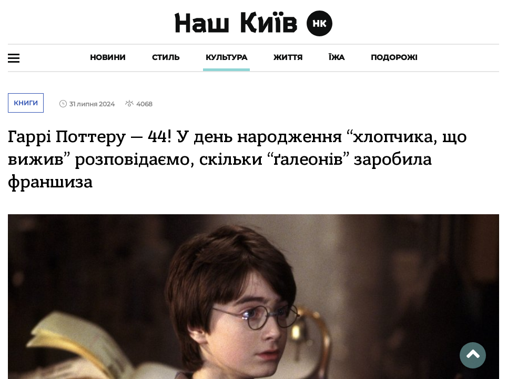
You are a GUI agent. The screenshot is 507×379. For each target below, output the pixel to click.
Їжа (336, 57)
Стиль (165, 57)
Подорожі (394, 57)
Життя (287, 57)
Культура (226, 57)
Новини (108, 57)
